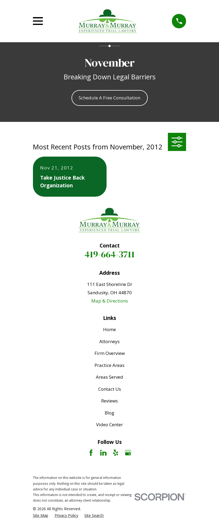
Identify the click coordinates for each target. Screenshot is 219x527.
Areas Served (109, 377)
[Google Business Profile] (128, 452)
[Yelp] (115, 452)
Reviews (109, 401)
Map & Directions (109, 301)
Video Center (109, 424)
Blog (109, 413)
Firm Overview (110, 353)
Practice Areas (109, 365)
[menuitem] (40, 515)
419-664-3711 (110, 254)
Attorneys (109, 341)
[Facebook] (91, 452)
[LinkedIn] (103, 452)
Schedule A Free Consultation (109, 98)
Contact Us (109, 389)
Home (109, 329)
